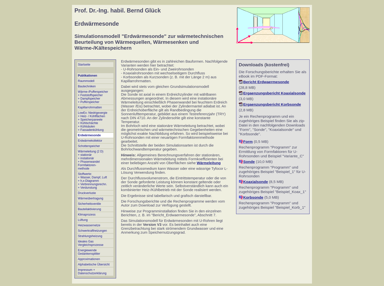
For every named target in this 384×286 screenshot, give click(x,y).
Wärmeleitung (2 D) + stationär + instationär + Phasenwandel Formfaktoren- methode (90, 160)
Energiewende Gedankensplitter (89, 252)
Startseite (84, 64)
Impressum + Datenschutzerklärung (92, 271)
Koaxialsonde (255, 182)
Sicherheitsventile (89, 204)
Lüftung (83, 220)
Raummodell (86, 81)
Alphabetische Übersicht (93, 264)
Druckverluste (87, 193)
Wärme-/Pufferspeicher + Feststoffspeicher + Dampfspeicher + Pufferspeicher (93, 97)
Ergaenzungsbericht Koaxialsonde (274, 93)
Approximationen (89, 259)
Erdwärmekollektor (90, 140)
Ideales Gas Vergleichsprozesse (90, 243)
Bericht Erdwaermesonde (266, 82)
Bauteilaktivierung (89, 209)
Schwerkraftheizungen (92, 230)
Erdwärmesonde (89, 135)
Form (248, 141)
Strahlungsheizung (90, 236)
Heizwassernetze (89, 225)
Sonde (249, 162)
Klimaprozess (87, 214)
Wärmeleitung (209, 163)
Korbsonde (253, 197)
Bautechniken (87, 86)
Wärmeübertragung (90, 198)
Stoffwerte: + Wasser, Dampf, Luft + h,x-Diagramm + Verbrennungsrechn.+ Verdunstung (92, 180)
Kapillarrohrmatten (90, 107)
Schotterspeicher (89, 146)
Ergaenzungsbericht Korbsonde (272, 104)
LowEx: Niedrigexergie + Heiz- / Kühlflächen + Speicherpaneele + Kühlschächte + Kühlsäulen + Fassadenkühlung (92, 121)
